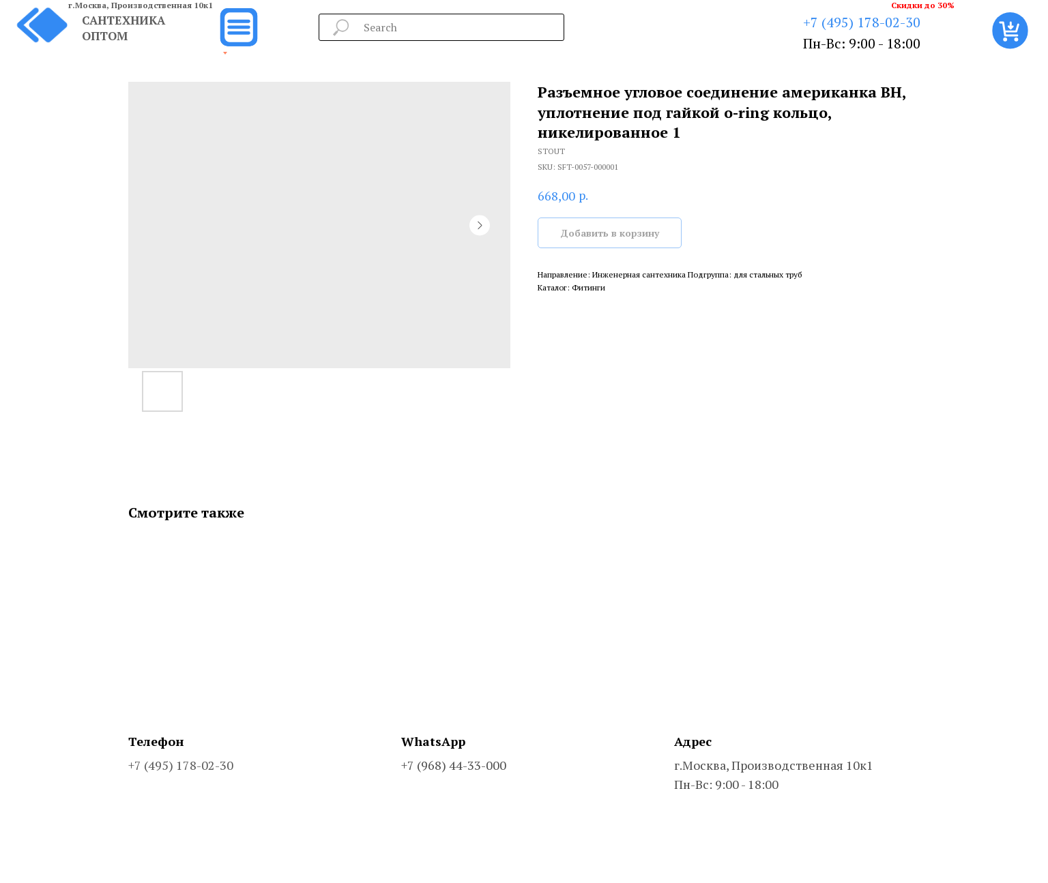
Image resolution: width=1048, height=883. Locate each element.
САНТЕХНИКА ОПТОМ (123, 28)
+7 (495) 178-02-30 (861, 22)
